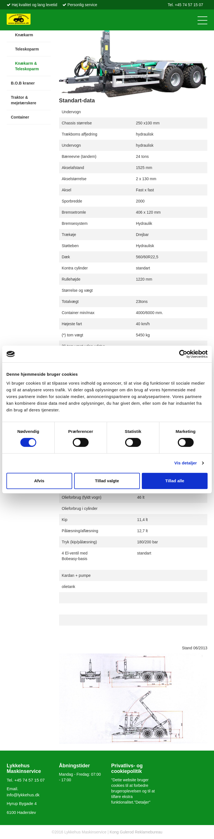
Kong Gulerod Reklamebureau (135, 832)
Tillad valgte (107, 480)
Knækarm (24, 35)
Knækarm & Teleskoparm (27, 66)
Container (20, 117)
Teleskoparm (27, 49)
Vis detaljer (185, 463)
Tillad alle (174, 480)
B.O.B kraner (23, 83)
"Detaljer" (142, 802)
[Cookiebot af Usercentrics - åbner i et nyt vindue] (183, 354)
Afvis (39, 480)
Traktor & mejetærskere (23, 100)
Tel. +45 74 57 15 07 (185, 5)
